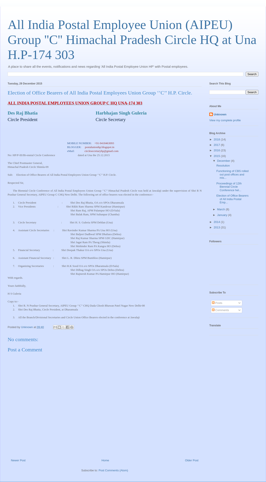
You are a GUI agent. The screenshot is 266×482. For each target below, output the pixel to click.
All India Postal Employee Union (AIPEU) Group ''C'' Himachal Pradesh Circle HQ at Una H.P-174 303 (132, 39)
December (224, 160)
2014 (217, 222)
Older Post (191, 460)
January (222, 215)
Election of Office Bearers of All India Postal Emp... (232, 199)
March (221, 209)
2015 (217, 156)
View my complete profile (225, 120)
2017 (217, 145)
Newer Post (18, 460)
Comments (220, 310)
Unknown (220, 114)
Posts (217, 303)
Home (105, 460)
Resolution (223, 165)
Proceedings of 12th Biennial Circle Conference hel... (229, 187)
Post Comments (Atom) (113, 470)
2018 (217, 139)
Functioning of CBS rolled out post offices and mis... (232, 174)
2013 (217, 227)
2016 (217, 150)
